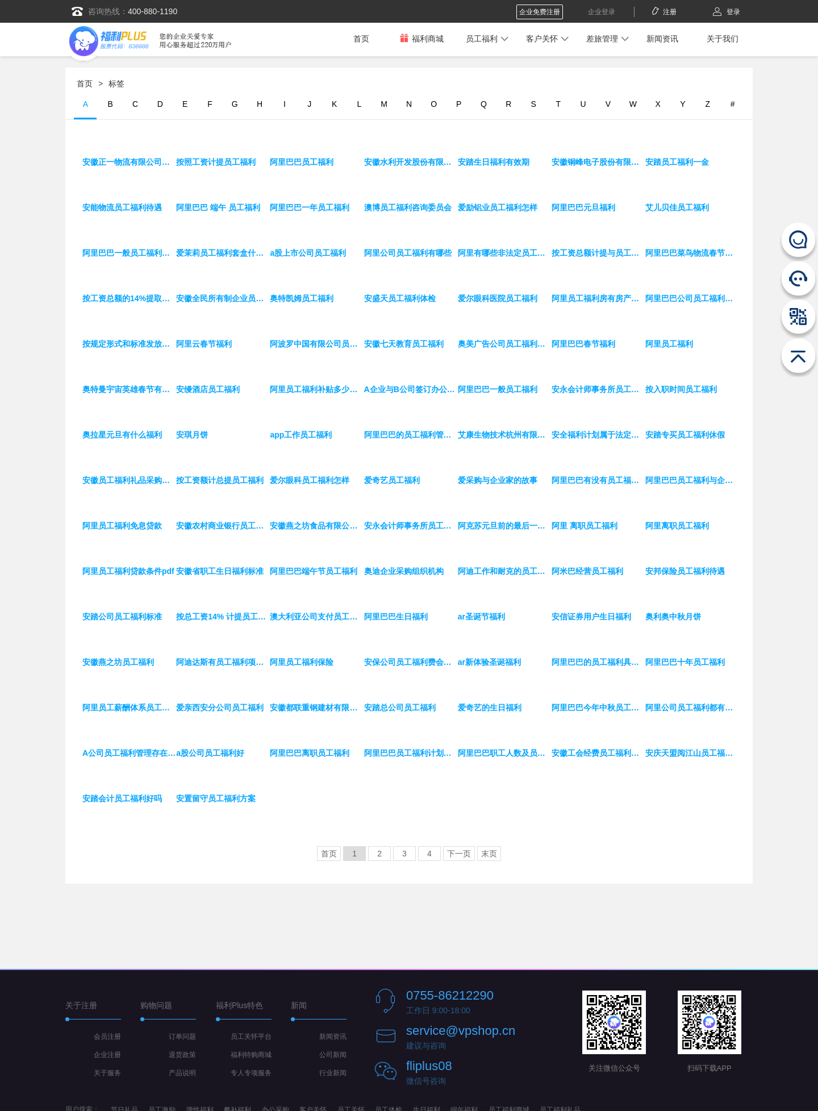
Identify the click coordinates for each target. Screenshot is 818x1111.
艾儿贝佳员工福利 (677, 207)
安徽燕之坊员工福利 (118, 662)
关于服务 (107, 1073)
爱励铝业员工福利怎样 (497, 207)
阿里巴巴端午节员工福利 (313, 571)
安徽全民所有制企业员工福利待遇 (223, 298)
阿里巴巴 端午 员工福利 (218, 207)
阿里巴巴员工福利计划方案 (411, 753)
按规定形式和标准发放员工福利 (129, 343)
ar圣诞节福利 (481, 616)
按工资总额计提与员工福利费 (598, 252)
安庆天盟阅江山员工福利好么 (692, 753)
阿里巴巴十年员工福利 (685, 662)
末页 (489, 853)
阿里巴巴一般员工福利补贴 (129, 252)
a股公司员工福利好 (210, 753)
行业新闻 (333, 1073)
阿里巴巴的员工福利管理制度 (411, 434)
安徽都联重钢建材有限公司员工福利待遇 (317, 707)
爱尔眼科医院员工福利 (497, 298)
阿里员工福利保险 (301, 662)
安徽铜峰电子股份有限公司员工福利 (598, 162)
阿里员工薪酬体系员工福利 (129, 707)
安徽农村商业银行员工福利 (223, 525)
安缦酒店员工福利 (208, 389)
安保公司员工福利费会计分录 (411, 662)
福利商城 (421, 38)
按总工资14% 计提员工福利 (223, 616)
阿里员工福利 (669, 343)
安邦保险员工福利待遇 (685, 571)
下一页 (459, 853)
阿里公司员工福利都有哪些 (692, 707)
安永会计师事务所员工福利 (411, 525)
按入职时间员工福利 (681, 389)
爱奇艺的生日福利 (489, 707)
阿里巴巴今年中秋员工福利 (598, 707)
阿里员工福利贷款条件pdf (128, 571)
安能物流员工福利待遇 (122, 207)
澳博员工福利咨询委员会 (408, 207)
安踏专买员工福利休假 (685, 434)
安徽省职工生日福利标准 (220, 571)
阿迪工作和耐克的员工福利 (505, 571)
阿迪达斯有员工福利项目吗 (223, 662)
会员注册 (107, 1037)
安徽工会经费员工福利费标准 (598, 753)
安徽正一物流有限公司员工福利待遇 (129, 162)
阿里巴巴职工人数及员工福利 (505, 753)
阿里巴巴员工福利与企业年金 (692, 480)
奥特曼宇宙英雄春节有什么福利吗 (129, 389)
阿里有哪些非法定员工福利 (505, 252)
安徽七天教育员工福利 (404, 343)
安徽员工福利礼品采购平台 (129, 480)
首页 (361, 38)
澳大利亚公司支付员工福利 (317, 616)
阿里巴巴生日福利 (396, 616)
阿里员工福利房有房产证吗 (598, 298)
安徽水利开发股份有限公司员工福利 (411, 162)
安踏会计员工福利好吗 (122, 798)
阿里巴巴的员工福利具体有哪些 (598, 662)
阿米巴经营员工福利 (587, 571)
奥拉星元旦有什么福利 (122, 434)
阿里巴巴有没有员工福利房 (598, 480)
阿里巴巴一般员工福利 (497, 389)
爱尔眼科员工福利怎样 (309, 480)
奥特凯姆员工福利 (301, 298)
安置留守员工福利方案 (216, 798)
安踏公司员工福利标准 (122, 616)
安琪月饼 (192, 434)
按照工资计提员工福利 (216, 162)
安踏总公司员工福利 (400, 707)
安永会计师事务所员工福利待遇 (598, 389)
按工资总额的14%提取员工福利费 (129, 298)
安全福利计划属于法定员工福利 (598, 434)
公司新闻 (333, 1055)
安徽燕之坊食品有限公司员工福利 (317, 525)
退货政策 (182, 1055)
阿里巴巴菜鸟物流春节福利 (692, 252)
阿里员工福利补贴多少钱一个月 (317, 389)
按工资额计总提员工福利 (220, 480)
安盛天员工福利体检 (400, 298)
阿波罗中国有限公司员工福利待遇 (317, 343)
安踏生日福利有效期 (493, 162)
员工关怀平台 (251, 1037)
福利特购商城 (251, 1055)
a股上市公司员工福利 (308, 252)
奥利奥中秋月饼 (673, 616)
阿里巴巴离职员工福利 (309, 753)
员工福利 (482, 38)
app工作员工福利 (301, 434)
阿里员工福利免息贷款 (122, 525)
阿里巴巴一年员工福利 (309, 207)
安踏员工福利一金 (677, 162)
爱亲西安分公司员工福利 (220, 707)
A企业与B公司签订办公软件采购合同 (411, 389)
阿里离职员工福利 (677, 525)
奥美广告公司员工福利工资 (505, 343)
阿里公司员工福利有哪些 (408, 252)
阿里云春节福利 (204, 343)
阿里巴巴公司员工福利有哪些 (692, 298)
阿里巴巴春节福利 (583, 343)
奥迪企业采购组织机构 (404, 571)
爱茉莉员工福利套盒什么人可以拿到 (223, 252)
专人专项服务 (251, 1073)
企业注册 (107, 1055)
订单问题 (182, 1037)
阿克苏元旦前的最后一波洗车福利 (505, 525)
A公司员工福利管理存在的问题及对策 (129, 753)
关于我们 (722, 38)
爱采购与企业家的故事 (497, 480)
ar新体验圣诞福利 (489, 662)
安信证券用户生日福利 (591, 616)
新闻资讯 (662, 38)
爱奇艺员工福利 (392, 480)
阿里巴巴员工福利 (301, 162)
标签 (116, 83)
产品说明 (182, 1073)
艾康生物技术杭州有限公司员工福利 (505, 434)
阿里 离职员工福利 (584, 525)
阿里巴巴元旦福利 (583, 207)
